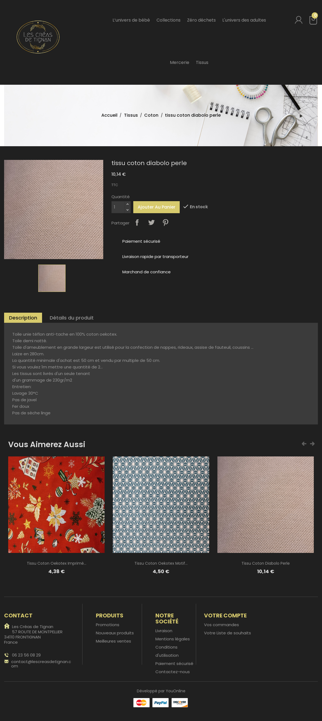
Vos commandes (221, 625)
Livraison (163, 631)
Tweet (151, 222)
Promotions (107, 625)
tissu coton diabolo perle (265, 563)
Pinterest (165, 222)
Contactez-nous (172, 672)
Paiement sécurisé (174, 663)
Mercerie (179, 62)
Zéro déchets (201, 20)
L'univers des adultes (244, 20)
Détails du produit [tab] (72, 317)
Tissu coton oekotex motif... (161, 563)
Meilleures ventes (113, 641)
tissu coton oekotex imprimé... (56, 563)
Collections (168, 20)
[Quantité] (118, 207)
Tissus (202, 62)
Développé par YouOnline (161, 691)
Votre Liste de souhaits (227, 633)
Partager (137, 222)
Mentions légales (172, 639)
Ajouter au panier (156, 207)
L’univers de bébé (131, 20)
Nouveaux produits (115, 633)
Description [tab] (23, 317)
